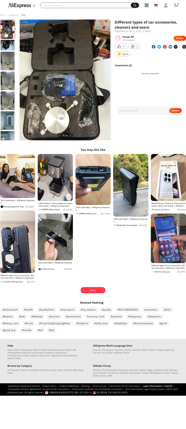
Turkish (160, 349)
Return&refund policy (53, 349)
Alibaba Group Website (105, 370)
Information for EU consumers (124, 386)
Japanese (169, 349)
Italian (145, 349)
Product (24, 370)
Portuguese (108, 349)
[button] (34, 6)
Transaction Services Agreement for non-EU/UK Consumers (38, 389)
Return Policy (14, 358)
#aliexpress (134, 316)
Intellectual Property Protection (24, 386)
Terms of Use (99, 386)
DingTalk (124, 372)
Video (10, 372)
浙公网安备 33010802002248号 (110, 392)
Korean (96, 352)
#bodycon (82, 323)
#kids (22, 316)
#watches (116, 316)
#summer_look (95, 316)
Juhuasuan (135, 372)
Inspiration (13, 15)
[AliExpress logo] (19, 5)
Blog (81, 370)
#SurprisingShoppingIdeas (54, 323)
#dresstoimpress (143, 323)
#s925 (167, 309)
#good (163, 323)
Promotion (34, 370)
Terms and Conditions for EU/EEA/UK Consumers (97, 389)
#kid (40, 330)
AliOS (103, 375)
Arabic (110, 352)
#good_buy (9, 330)
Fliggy (150, 370)
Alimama (134, 370)
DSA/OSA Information (33, 352)
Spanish (119, 349)
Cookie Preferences (69, 386)
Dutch (152, 349)
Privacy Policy (49, 386)
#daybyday (120, 323)
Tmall (166, 372)
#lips (51, 330)
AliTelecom (113, 372)
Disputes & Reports (31, 349)
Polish (126, 352)
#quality (106, 309)
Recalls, (73, 355)
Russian (97, 349)
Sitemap (86, 386)
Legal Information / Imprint (158, 386)
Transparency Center (18, 355)
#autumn (54, 316)
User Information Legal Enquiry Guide (144, 389)
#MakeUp (36, 316)
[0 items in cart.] (176, 5)
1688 (109, 375)
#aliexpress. (155, 316)
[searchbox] (86, 5)
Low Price (45, 370)
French (127, 349)
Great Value (57, 370)
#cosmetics (151, 309)
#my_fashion (88, 309)
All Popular (13, 370)
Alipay (143, 370)
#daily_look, (101, 323)
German (136, 349)
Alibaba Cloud (161, 370)
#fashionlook (10, 309)
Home (2, 15)
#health (28, 309)
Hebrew (118, 352)
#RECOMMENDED (127, 309)
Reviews (68, 370)
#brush (28, 323)
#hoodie (26, 330)
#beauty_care (10, 323)
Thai (103, 352)
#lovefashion (46, 309)
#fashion (7, 316)
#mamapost (67, 309)
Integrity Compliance (56, 352)
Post (23, 15)
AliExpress (123, 370)
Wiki (75, 370)
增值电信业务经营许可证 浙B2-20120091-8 (71, 392)
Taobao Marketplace (152, 372)
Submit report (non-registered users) (49, 355)
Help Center (13, 349)
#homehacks (73, 316)
